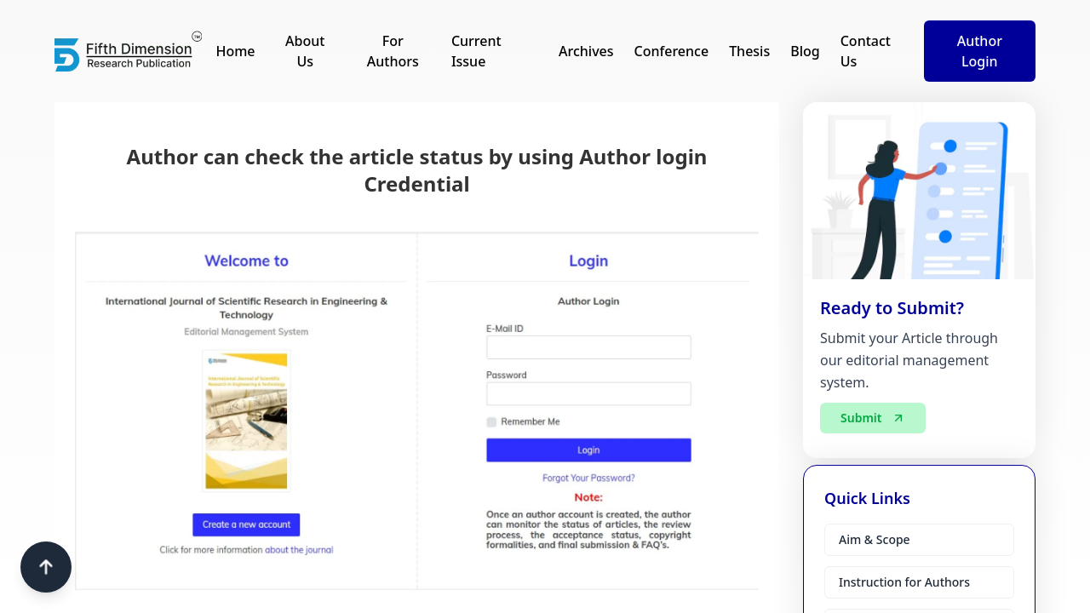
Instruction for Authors (904, 582)
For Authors (393, 51)
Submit (872, 421)
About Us (304, 51)
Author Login (979, 51)
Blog (804, 51)
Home (235, 51)
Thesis (749, 51)
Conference (671, 51)
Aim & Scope (874, 539)
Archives (586, 51)
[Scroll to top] (46, 567)
